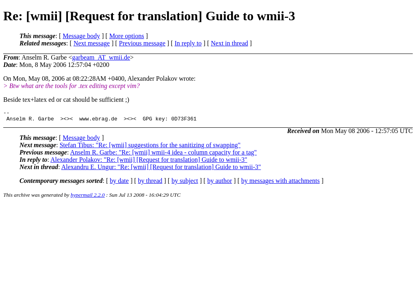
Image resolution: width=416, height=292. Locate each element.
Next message (92, 43)
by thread (150, 183)
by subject (184, 183)
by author (219, 183)
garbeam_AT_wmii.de (101, 57)
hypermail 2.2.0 (88, 197)
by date (119, 183)
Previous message (142, 43)
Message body (81, 35)
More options (126, 35)
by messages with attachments (280, 183)
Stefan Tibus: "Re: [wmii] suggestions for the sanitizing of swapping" (150, 147)
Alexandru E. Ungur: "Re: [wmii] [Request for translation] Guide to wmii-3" (161, 169)
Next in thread (229, 43)
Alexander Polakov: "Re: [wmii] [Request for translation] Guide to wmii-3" (148, 162)
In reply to (188, 43)
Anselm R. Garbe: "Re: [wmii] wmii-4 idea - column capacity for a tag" (163, 154)
